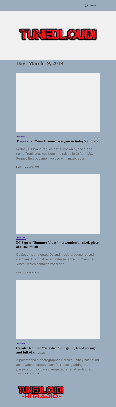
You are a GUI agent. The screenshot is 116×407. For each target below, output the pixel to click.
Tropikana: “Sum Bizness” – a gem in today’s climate (57, 141)
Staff (18, 167)
